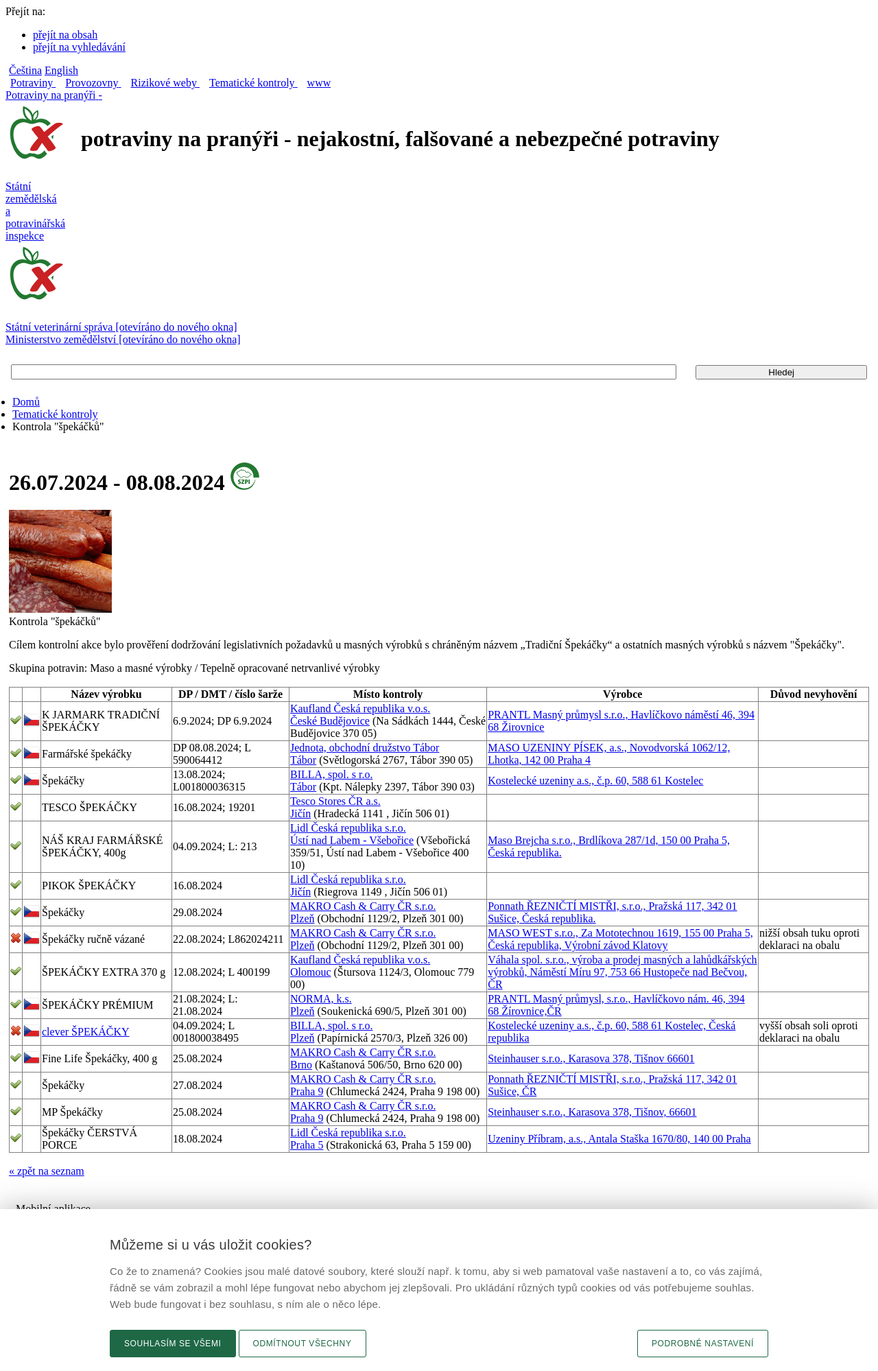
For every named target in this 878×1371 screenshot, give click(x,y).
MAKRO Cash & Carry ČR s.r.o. (363, 906)
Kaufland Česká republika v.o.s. (360, 708)
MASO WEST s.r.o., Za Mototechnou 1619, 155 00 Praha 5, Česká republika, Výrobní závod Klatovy (620, 939)
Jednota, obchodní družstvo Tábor (364, 747)
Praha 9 (306, 1091)
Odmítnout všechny (302, 1343)
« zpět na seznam (46, 1171)
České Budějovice (330, 721)
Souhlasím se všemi (173, 1343)
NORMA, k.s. (321, 999)
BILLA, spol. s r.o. (331, 774)
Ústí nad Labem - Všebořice (352, 840)
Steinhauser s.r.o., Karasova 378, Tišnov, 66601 (592, 1112)
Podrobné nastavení (703, 1343)
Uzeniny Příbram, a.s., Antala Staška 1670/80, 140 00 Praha (619, 1139)
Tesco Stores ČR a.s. (335, 801)
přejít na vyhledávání (79, 47)
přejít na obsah (65, 34)
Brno (301, 1064)
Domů (26, 402)
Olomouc (310, 972)
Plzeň (302, 918)
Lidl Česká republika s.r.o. (348, 828)
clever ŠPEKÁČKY (86, 1032)
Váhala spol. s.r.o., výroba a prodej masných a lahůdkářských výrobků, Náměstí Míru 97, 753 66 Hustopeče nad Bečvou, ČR (622, 972)
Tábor (303, 760)
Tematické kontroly (55, 414)
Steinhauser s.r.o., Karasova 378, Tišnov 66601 (591, 1058)
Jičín (300, 813)
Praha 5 (306, 1145)
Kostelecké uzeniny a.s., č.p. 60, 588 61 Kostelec (595, 780)
